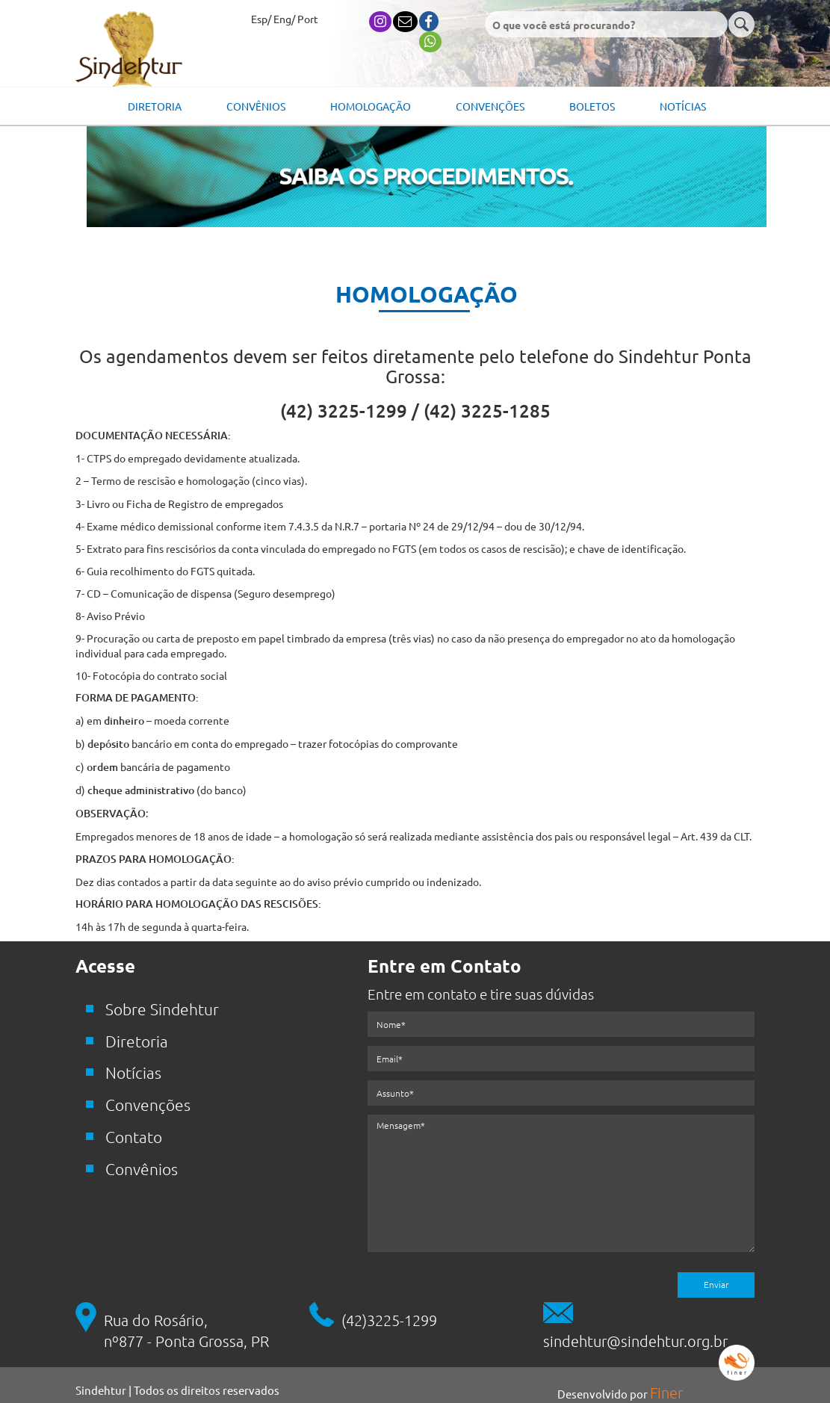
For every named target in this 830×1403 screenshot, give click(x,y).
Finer (666, 1393)
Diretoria (155, 106)
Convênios (255, 106)
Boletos (592, 106)
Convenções (490, 106)
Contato (133, 1136)
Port (307, 18)
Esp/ (261, 18)
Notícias (683, 106)
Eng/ (284, 18)
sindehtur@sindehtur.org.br (635, 1341)
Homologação (370, 106)
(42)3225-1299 (389, 1320)
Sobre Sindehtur (162, 1009)
